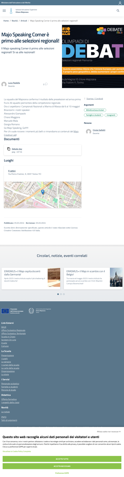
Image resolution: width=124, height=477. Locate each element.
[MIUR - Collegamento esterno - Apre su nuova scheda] (15, 2)
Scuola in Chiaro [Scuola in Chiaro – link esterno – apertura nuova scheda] (8, 336)
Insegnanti (111, 115)
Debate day (17, 148)
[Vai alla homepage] (11, 11)
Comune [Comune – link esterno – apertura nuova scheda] (5, 346)
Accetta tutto (62, 459)
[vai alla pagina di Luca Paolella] (14, 82)
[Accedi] (120, 2)
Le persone (6, 361)
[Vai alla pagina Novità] (15, 20)
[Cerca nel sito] (118, 11)
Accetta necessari (62, 466)
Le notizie (5, 411)
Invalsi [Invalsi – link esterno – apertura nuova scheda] (4, 342)
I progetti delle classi (10, 402)
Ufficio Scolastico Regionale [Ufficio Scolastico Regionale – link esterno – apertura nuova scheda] (13, 330)
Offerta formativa (9, 399)
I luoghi (4, 358)
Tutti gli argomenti (9, 420)
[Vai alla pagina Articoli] (24, 20)
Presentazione (7, 355)
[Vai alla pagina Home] (6, 20)
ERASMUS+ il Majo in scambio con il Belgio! (85, 272)
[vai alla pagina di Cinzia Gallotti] (99, 130)
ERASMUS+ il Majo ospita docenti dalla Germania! (22, 272)
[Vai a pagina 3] (64, 294)
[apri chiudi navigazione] (4, 11)
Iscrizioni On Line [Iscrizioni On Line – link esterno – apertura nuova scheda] (8, 339)
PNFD (3, 417)
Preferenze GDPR (62, 473)
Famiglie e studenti (93, 115)
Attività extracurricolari (95, 110)
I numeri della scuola (10, 364)
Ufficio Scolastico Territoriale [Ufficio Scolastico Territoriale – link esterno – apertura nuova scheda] (13, 333)
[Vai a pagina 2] (61, 294)
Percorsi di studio (8, 389)
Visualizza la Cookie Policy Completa (17, 451)
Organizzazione (8, 371)
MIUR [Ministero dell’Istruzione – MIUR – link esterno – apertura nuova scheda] (3, 327)
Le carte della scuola (10, 368)
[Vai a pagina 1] (58, 294)
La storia (5, 374)
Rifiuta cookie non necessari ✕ (109, 431)
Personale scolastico (10, 383)
